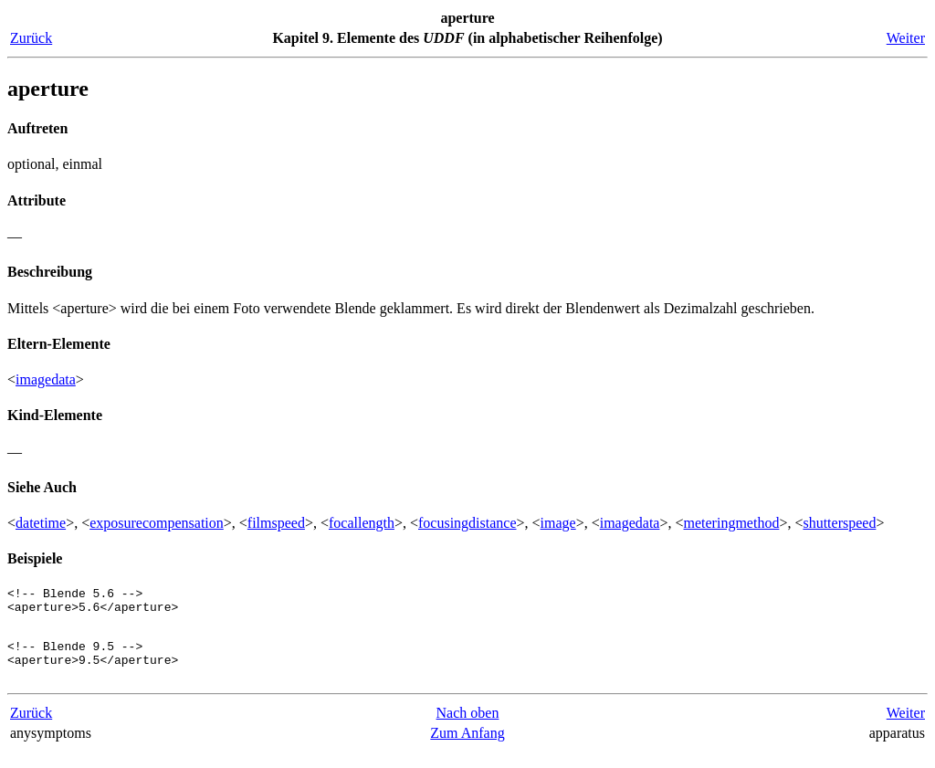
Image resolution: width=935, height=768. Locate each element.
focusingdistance (467, 523)
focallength (361, 523)
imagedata (46, 379)
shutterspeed (839, 523)
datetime (41, 523)
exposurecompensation (156, 523)
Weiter (906, 38)
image (558, 523)
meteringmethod (732, 523)
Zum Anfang (467, 749)
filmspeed (276, 523)
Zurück (31, 38)
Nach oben (467, 729)
